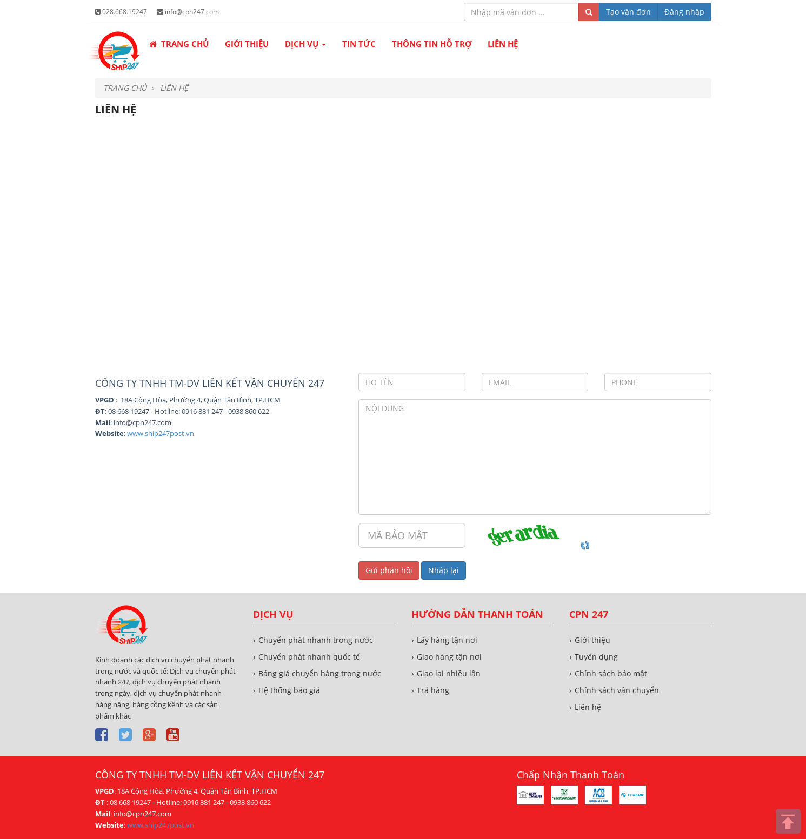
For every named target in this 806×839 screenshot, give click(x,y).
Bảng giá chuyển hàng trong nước (319, 673)
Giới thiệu (247, 43)
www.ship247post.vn (160, 433)
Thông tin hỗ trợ (431, 43)
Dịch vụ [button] (305, 47)
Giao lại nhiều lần (449, 673)
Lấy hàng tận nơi (447, 640)
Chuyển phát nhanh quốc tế (309, 657)
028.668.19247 (121, 11)
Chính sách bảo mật (611, 673)
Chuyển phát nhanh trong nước (315, 640)
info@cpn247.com (188, 11)
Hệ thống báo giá (289, 690)
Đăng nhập (684, 11)
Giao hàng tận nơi (449, 657)
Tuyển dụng (596, 657)
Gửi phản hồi (388, 570)
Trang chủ (179, 43)
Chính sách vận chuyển (617, 690)
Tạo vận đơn (628, 11)
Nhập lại (443, 570)
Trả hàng (433, 690)
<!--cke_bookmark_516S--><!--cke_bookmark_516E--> (403, 248)
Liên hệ (503, 43)
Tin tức (359, 43)
